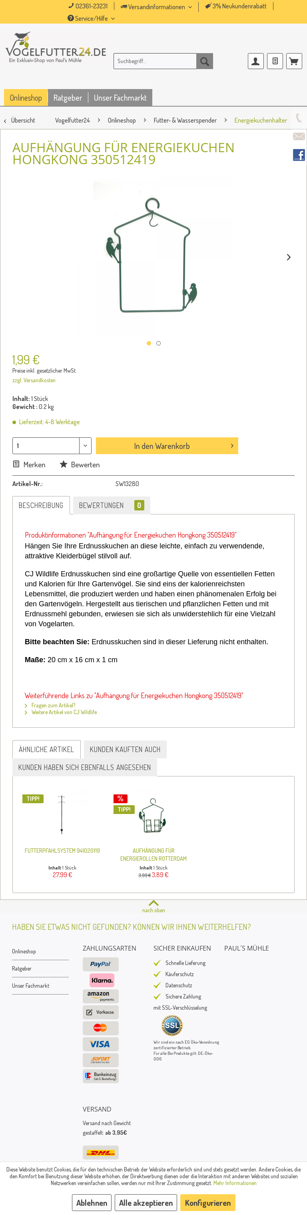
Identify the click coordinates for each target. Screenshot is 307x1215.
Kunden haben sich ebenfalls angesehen (84, 767)
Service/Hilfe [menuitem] (88, 18)
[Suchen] (204, 61)
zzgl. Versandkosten (34, 380)
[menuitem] (167, 7)
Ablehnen (91, 1202)
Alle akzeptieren (146, 1202)
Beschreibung (41, 505)
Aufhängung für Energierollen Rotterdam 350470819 (153, 854)
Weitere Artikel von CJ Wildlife (61, 712)
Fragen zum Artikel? (50, 705)
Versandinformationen (153, 7)
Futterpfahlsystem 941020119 (62, 850)
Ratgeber (22, 968)
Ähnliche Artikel (46, 749)
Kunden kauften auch (125, 749)
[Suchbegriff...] (163, 61)
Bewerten (80, 464)
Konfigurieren (208, 1202)
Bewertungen (111, 505)
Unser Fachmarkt (30, 985)
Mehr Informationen (235, 1182)
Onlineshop (24, 951)
